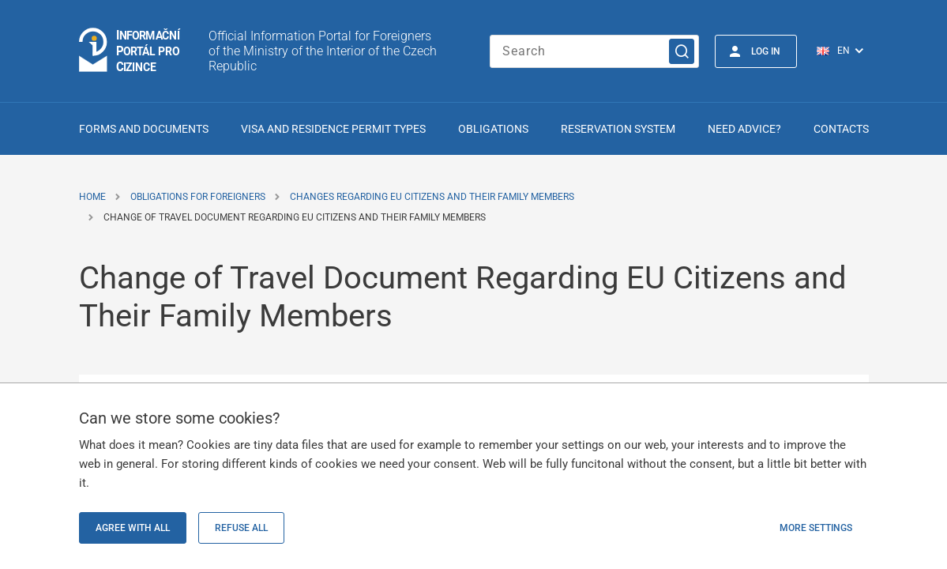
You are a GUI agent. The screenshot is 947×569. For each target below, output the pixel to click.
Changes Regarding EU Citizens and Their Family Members (432, 196)
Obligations (493, 128)
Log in (765, 51)
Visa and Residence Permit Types (333, 128)
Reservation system (618, 128)
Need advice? (744, 128)
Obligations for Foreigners (197, 196)
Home (92, 196)
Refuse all (241, 527)
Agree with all (133, 527)
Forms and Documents (144, 128)
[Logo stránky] (130, 51)
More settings (816, 527)
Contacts (841, 128)
